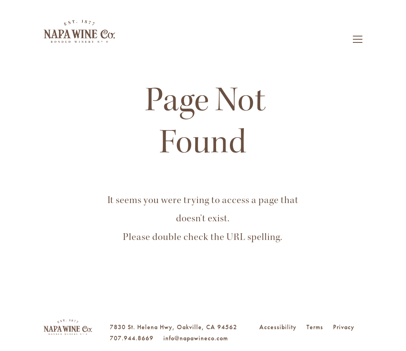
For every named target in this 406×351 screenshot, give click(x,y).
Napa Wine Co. (79, 41)
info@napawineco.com (195, 338)
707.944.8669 (131, 338)
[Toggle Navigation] (357, 40)
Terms (314, 327)
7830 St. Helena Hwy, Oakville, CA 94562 (173, 327)
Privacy (343, 327)
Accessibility (278, 327)
